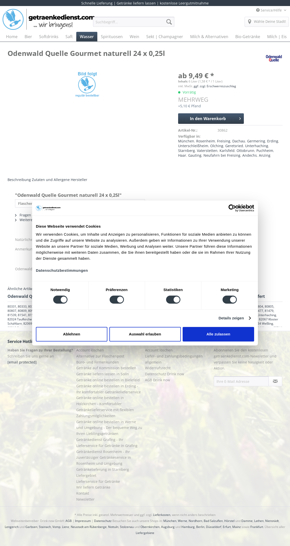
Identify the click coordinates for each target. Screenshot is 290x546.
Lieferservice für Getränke (98, 481)
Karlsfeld (227, 150)
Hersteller (79, 179)
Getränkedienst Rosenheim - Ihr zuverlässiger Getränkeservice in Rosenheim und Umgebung (103, 457)
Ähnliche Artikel (21, 288)
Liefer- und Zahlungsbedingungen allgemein (174, 359)
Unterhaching (256, 145)
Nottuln (113, 527)
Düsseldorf (213, 527)
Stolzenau (127, 527)
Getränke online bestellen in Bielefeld (108, 380)
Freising (223, 141)
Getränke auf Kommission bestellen (106, 368)
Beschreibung (19, 179)
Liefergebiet (86, 475)
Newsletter (85, 499)
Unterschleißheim (193, 145)
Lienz (65, 527)
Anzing (264, 155)
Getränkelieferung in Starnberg (102, 469)
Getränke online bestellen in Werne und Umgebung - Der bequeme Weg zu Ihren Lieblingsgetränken (109, 427)
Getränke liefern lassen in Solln (102, 374)
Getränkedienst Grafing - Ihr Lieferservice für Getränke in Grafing (106, 442)
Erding (272, 141)
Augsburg (168, 527)
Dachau (238, 141)
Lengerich (12, 527)
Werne (182, 521)
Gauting (194, 155)
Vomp (56, 527)
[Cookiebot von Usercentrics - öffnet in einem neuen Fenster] (232, 208)
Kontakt (82, 493)
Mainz (236, 527)
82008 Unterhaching (262, 315)
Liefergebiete (145, 533)
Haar (182, 155)
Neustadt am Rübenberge (89, 527)
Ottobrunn (245, 150)
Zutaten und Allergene (51, 179)
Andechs (249, 155)
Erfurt (227, 527)
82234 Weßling (262, 323)
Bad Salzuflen (213, 521)
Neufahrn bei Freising (221, 155)
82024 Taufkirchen (21, 319)
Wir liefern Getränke (93, 487)
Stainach (45, 527)
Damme (247, 521)
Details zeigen (231, 318)
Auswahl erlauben (145, 334)
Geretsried (234, 145)
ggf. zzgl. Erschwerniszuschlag (215, 86)
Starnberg (186, 150)
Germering (256, 141)
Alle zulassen (218, 334)
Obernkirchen (150, 527)
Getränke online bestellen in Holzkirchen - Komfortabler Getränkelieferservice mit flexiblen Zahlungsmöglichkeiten (105, 406)
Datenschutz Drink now (164, 374)
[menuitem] (133, 24)
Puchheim (264, 150)
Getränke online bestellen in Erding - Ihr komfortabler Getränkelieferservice (108, 389)
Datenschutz (103, 521)
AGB (68, 521)
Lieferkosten (161, 515)
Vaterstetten (207, 150)
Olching (216, 145)
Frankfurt (256, 527)
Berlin (200, 527)
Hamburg (188, 527)
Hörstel (229, 521)
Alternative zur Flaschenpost (100, 356)
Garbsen (31, 527)
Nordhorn (195, 521)
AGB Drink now (157, 380)
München (186, 141)
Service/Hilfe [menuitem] (269, 10)
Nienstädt (272, 521)
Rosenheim (205, 141)
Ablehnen (71, 334)
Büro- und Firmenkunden (97, 362)
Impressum (83, 521)
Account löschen (90, 350)
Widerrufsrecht (158, 368)
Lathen (259, 521)
